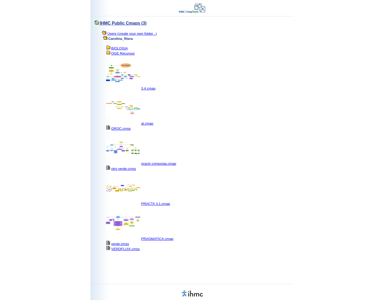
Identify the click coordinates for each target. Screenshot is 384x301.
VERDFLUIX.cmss (125, 249)
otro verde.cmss (123, 169)
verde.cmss (120, 244)
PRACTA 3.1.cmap (155, 204)
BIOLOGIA (119, 48)
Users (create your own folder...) (132, 34)
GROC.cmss (121, 129)
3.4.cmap (148, 88)
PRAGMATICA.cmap (157, 239)
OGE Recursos (122, 53)
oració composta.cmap (158, 164)
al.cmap (147, 123)
